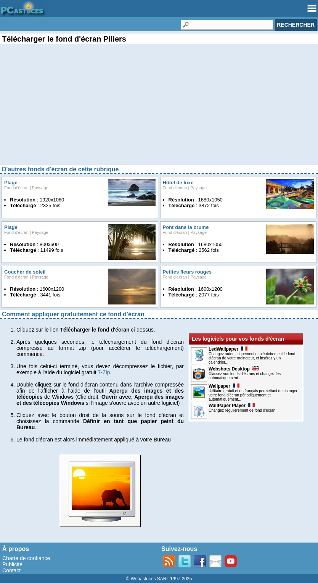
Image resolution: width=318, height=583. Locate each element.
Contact (11, 570)
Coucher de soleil (24, 272)
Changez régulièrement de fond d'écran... (244, 410)
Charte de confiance (26, 558)
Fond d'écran (16, 187)
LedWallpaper (228, 349)
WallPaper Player (232, 405)
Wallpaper (224, 386)
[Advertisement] (159, 110)
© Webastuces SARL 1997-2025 (159, 578)
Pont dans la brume (186, 227)
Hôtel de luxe (178, 182)
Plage (11, 182)
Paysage (40, 187)
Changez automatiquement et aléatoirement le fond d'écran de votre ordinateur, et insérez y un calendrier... (252, 358)
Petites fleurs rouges (187, 272)
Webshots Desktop (234, 369)
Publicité (12, 564)
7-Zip (104, 372)
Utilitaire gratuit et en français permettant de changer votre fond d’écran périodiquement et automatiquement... (253, 395)
